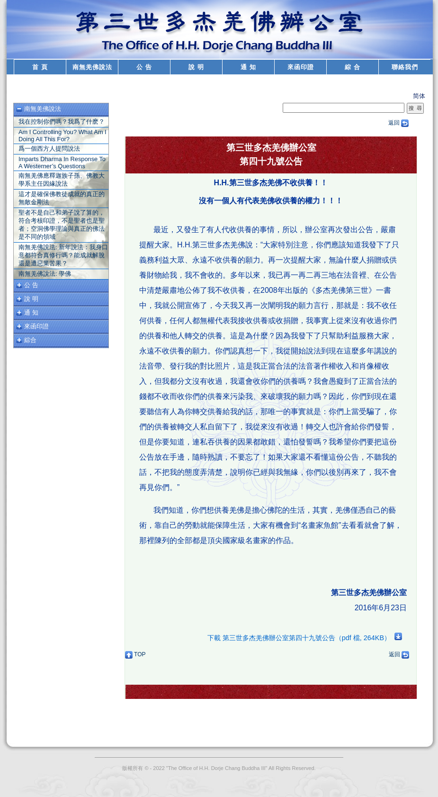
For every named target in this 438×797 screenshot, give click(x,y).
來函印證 (300, 67)
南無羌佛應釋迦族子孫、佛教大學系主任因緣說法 (61, 179)
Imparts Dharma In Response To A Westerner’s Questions (62, 162)
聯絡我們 (405, 67)
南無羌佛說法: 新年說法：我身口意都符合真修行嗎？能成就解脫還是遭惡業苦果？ (63, 255)
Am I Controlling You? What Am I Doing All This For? (62, 135)
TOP (135, 654)
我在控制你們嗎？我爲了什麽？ (61, 121)
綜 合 (352, 67)
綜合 (30, 340)
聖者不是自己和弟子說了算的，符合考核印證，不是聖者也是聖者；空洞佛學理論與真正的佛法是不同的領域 (61, 224)
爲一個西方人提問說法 (49, 148)
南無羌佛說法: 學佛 (44, 273)
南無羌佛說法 (92, 67)
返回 (398, 122)
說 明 (196, 67)
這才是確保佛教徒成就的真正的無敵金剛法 (61, 198)
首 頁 (40, 67)
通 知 (248, 67)
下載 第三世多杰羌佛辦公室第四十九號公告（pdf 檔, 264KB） (304, 638)
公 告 (144, 67)
